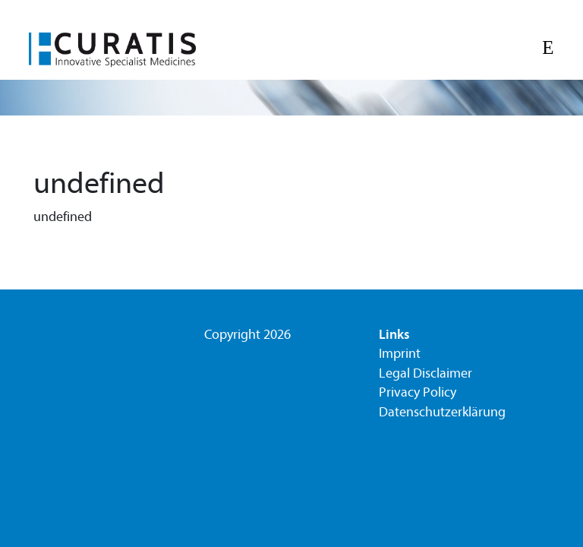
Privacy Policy (417, 392)
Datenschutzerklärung (442, 412)
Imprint (400, 354)
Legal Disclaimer (425, 373)
